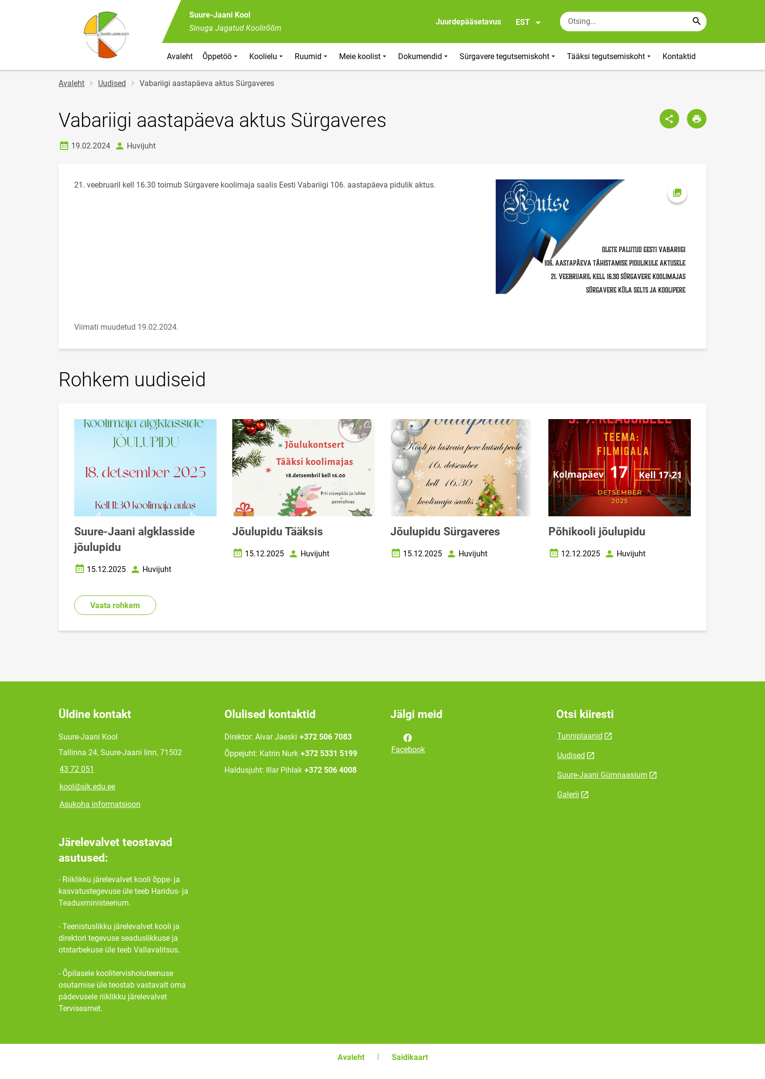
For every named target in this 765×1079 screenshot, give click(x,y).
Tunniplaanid (580, 735)
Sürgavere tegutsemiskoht (508, 56)
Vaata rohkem (115, 605)
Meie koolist (363, 56)
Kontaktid (679, 56)
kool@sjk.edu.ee (87, 786)
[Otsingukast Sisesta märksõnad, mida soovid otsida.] (633, 21)
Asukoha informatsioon (100, 804)
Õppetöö (221, 56)
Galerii (568, 794)
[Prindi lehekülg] (696, 118)
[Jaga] (669, 118)
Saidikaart (410, 1057)
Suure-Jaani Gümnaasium (602, 775)
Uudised (112, 83)
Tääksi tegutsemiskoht (610, 56)
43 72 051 (77, 769)
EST (529, 22)
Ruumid (312, 56)
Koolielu (267, 56)
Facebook (408, 743)
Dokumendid (424, 56)
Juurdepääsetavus (468, 21)
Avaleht (180, 56)
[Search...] (696, 21)
